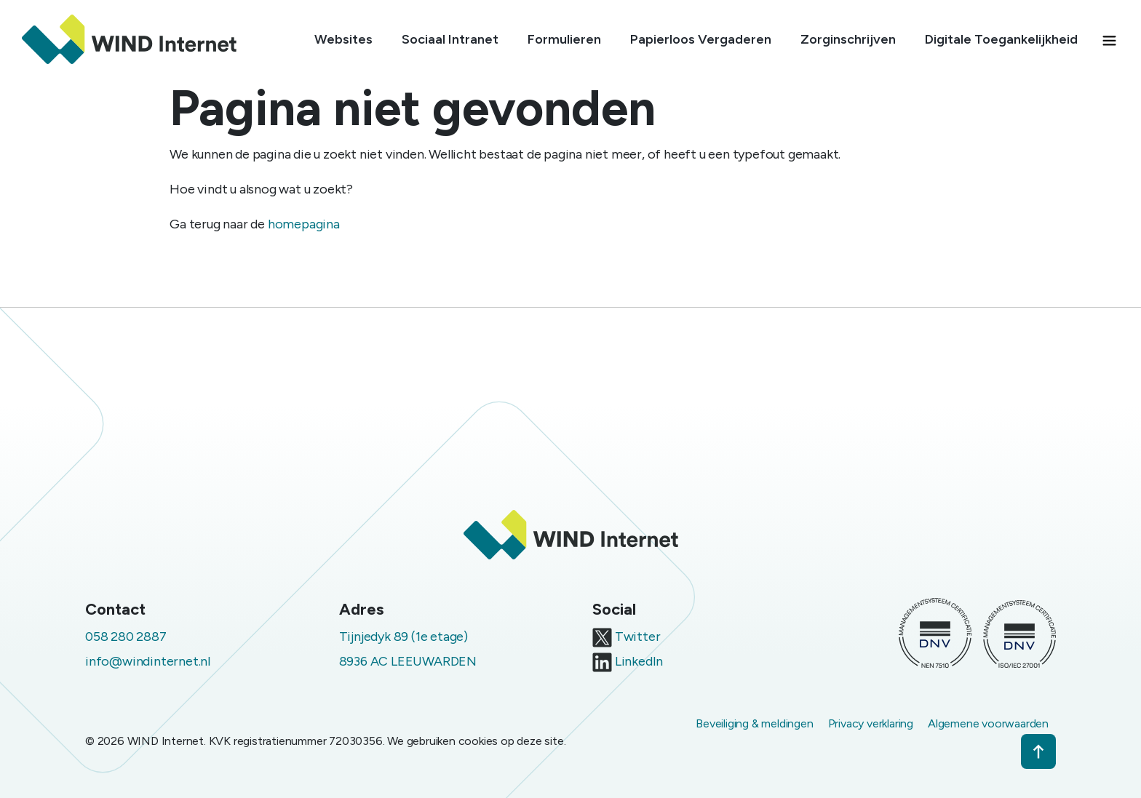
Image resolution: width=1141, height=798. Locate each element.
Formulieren (564, 39)
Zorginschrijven (848, 39)
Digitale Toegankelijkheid (1001, 39)
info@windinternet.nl (147, 661)
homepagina (304, 224)
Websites (343, 39)
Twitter (626, 637)
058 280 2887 (126, 637)
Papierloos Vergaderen (700, 39)
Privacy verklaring (870, 723)
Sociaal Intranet (450, 39)
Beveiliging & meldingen (754, 723)
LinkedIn (627, 661)
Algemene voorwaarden (988, 723)
